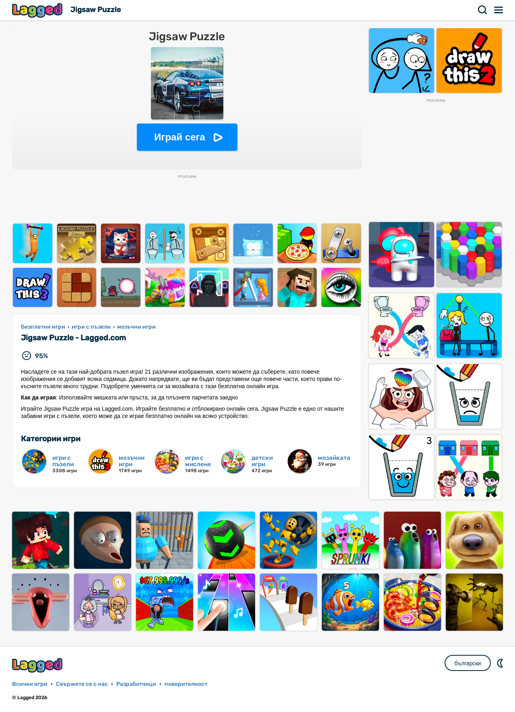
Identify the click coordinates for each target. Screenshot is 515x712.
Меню (499, 10)
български (468, 663)
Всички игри (29, 684)
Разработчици (136, 684)
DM (501, 663)
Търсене (483, 10)
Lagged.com (38, 665)
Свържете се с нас (82, 684)
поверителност (186, 684)
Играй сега (179, 137)
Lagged (38, 10)
